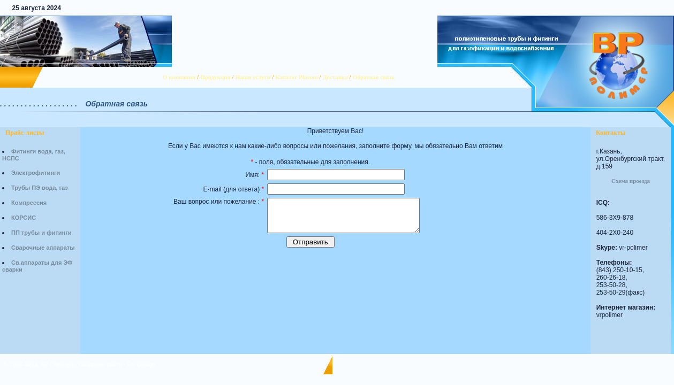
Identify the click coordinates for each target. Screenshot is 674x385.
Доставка (335, 77)
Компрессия (29, 202)
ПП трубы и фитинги (41, 232)
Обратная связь (374, 77)
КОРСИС (23, 217)
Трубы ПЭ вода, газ (39, 187)
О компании (179, 77)
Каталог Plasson (296, 77)
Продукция (215, 77)
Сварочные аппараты (43, 247)
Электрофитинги (35, 173)
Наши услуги (253, 77)
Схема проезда (630, 181)
